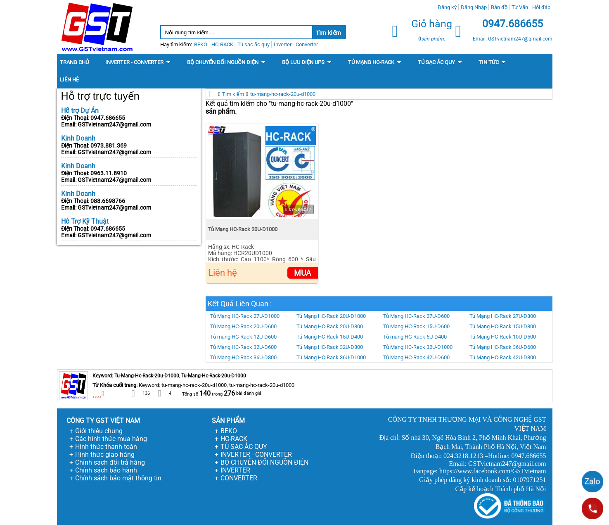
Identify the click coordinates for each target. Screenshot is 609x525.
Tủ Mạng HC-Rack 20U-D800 (329, 326)
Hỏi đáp (541, 7)
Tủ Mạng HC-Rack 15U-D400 (329, 337)
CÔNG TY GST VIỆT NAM (103, 421)
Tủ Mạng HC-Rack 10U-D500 (502, 337)
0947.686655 (107, 118)
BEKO (228, 431)
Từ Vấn (520, 7)
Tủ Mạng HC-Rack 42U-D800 (502, 357)
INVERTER (235, 470)
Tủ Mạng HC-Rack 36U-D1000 (331, 357)
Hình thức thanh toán (106, 447)
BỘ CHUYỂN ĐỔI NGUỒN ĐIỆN (264, 462)
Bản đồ (499, 7)
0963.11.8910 (108, 173)
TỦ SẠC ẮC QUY (243, 447)
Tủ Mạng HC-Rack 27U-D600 (416, 316)
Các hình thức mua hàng (111, 439)
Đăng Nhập (474, 7)
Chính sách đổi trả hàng (110, 462)
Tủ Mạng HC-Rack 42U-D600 (416, 357)
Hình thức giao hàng (105, 454)
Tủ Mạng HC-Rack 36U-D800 (243, 357)
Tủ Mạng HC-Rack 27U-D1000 (245, 316)
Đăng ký (447, 7)
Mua (302, 273)
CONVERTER (238, 478)
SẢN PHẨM (228, 421)
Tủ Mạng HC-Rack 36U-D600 (502, 347)
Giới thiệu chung (99, 431)
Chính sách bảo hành (106, 470)
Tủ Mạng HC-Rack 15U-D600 (416, 326)
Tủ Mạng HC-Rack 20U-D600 (243, 326)
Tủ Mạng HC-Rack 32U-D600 (243, 347)
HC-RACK (233, 439)
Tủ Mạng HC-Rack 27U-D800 (502, 316)
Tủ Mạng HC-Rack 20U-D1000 (242, 229)
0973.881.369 (108, 145)
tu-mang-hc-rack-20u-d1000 (282, 94)
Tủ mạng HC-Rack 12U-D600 (243, 337)
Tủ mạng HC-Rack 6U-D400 (415, 337)
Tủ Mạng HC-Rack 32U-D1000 (418, 347)
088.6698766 (107, 201)
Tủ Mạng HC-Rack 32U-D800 (329, 347)
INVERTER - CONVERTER (256, 454)
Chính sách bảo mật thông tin (118, 478)
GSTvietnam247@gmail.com (114, 124)
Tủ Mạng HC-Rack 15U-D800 (502, 326)
